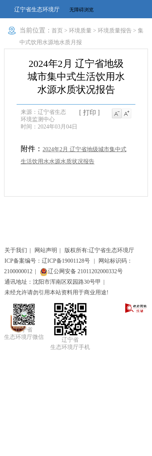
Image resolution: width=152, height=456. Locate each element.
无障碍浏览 (81, 10)
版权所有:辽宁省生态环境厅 (99, 250)
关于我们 (15, 250)
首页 (57, 31)
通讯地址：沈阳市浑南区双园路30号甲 (52, 282)
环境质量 (80, 31)
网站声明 (45, 250)
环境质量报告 (115, 31)
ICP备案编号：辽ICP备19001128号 (48, 261)
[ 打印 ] (89, 112)
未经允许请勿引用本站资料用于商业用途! (56, 292)
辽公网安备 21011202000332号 (81, 271)
